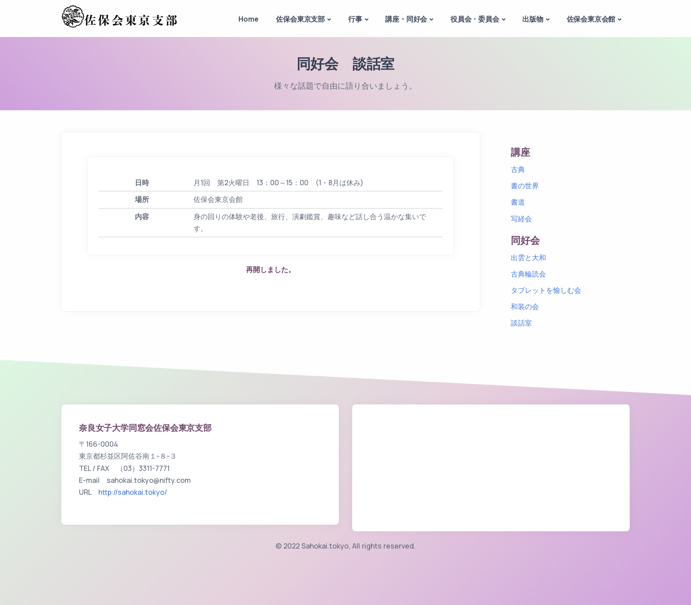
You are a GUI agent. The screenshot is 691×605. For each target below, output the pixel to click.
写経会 (521, 219)
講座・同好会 (406, 19)
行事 (355, 19)
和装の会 (525, 306)
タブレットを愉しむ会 (546, 290)
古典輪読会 (528, 274)
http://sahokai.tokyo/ (132, 492)
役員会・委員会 (474, 19)
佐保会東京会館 (591, 19)
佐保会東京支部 (300, 19)
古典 (518, 169)
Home (248, 19)
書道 (518, 202)
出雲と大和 (528, 257)
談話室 (521, 323)
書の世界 (525, 185)
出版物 (532, 19)
